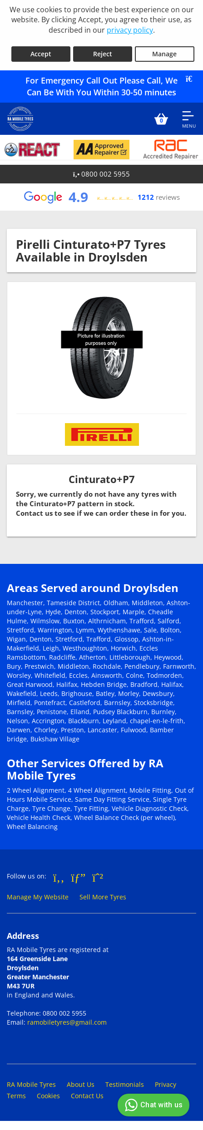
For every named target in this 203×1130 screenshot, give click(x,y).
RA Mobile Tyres (31, 1084)
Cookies (48, 1095)
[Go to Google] (78, 877)
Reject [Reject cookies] (102, 53)
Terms (16, 1095)
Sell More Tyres (102, 897)
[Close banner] (192, 79)
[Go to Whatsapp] (97, 877)
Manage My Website (38, 897)
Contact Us (87, 1095)
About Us (80, 1084)
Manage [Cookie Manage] (164, 53)
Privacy (165, 1084)
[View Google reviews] (101, 197)
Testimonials (124, 1084)
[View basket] (161, 119)
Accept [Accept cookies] (40, 53)
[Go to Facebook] (58, 877)
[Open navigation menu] (189, 119)
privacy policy (130, 30)
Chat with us (152, 1105)
